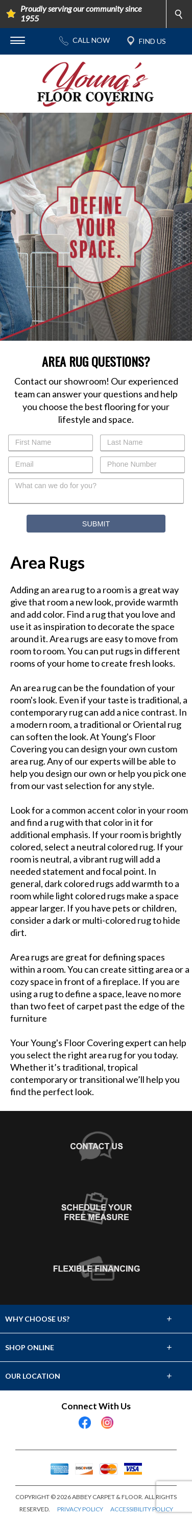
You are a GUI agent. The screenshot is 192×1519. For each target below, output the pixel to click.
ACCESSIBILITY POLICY (141, 1509)
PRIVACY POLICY (80, 1509)
